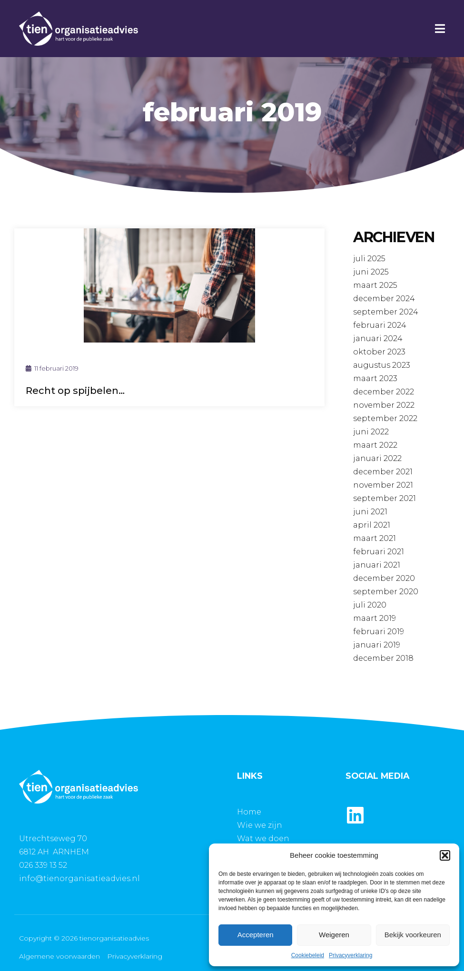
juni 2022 (371, 431)
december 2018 (383, 658)
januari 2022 (377, 458)
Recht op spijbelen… (75, 390)
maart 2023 (375, 378)
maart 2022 (375, 445)
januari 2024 (378, 338)
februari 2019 (378, 631)
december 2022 (383, 391)
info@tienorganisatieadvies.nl (79, 878)
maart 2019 (374, 618)
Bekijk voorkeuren (413, 935)
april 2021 (371, 525)
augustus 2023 (381, 365)
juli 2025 (369, 258)
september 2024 (385, 311)
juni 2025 (371, 271)
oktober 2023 (379, 351)
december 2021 (383, 471)
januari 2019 (376, 644)
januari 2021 (376, 564)
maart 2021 (374, 538)
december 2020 (384, 578)
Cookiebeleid (307, 955)
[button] (445, 855)
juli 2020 (369, 604)
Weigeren (334, 935)
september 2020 (385, 591)
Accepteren (255, 935)
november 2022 (384, 405)
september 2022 (385, 418)
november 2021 (383, 485)
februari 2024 (379, 325)
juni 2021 (370, 511)
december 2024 (384, 298)
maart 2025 (375, 285)
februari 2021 (378, 551)
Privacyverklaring (350, 955)
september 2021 (384, 498)
